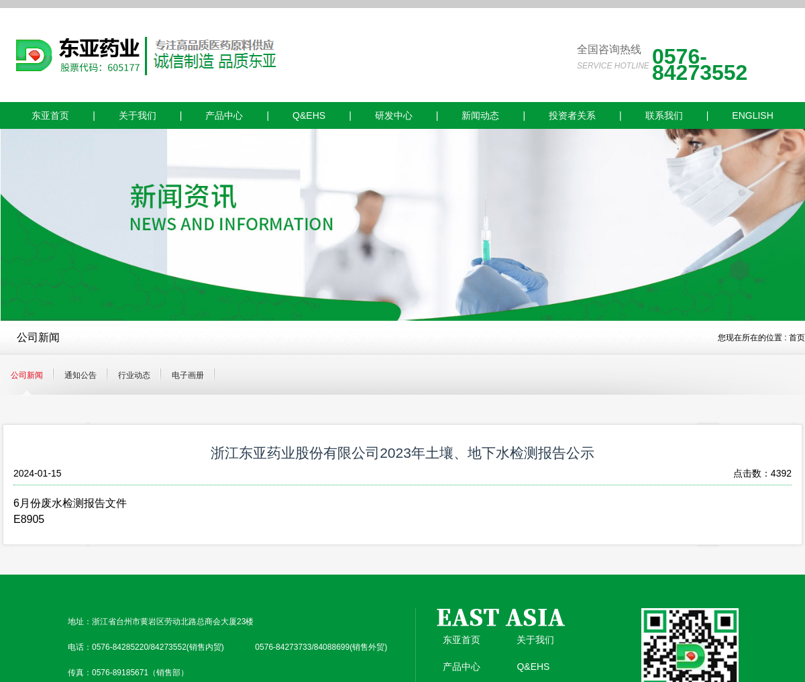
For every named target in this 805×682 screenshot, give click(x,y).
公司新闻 (27, 375)
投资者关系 (572, 115)
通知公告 (80, 375)
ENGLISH (752, 115)
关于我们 (137, 115)
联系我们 (664, 115)
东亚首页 (50, 115)
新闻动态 (480, 115)
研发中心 (394, 115)
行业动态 (134, 375)
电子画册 (188, 375)
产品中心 (224, 115)
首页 (797, 337)
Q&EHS (308, 115)
